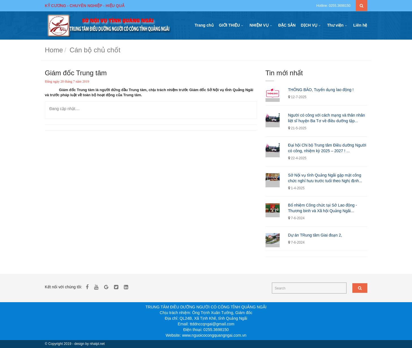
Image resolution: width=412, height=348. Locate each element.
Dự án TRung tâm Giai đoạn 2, (315, 235)
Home (54, 50)
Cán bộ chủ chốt (95, 50)
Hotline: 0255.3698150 (333, 6)
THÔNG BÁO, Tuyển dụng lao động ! (321, 89)
